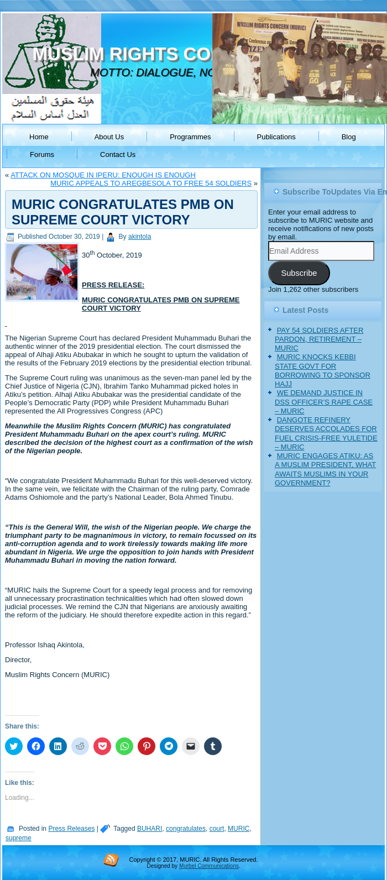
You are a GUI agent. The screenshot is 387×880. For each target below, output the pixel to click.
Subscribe (299, 273)
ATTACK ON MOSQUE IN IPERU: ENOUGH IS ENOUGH (103, 175)
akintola (139, 236)
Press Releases (71, 828)
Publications (276, 137)
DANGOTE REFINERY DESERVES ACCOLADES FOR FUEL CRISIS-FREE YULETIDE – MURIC (326, 433)
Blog (349, 137)
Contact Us (117, 154)
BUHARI (149, 828)
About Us (109, 137)
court (217, 828)
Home (39, 137)
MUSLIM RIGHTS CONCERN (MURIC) (192, 54)
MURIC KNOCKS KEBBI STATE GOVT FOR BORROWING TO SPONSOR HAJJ (322, 370)
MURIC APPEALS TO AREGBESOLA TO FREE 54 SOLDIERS (151, 183)
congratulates (186, 828)
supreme (19, 838)
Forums (42, 154)
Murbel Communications (209, 866)
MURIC (238, 828)
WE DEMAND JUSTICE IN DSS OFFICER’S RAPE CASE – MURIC (324, 402)
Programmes (190, 137)
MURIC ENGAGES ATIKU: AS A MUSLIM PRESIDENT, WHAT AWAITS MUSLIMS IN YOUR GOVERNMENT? (325, 469)
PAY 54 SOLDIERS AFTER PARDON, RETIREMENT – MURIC (319, 339)
